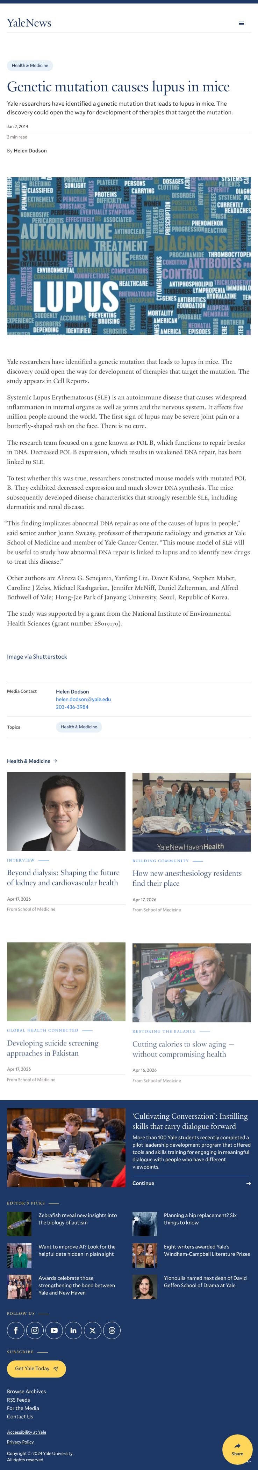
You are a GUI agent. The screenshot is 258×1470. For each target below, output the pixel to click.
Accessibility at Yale (26, 1432)
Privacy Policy (20, 1442)
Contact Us (20, 1416)
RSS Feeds (18, 1399)
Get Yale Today (36, 1368)
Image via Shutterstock (37, 662)
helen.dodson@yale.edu (83, 705)
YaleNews (29, 24)
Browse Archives (26, 1391)
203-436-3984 (72, 713)
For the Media (23, 1408)
